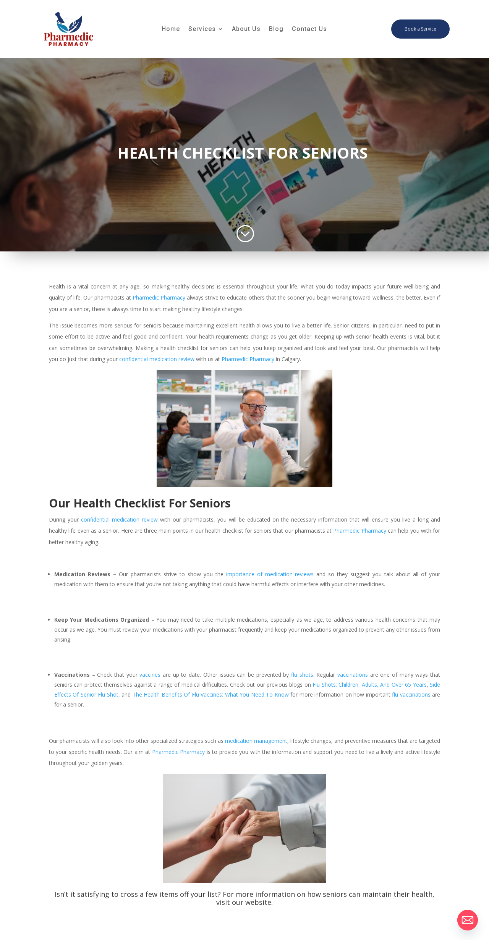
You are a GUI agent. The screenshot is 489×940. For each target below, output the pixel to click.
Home (171, 29)
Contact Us (309, 29)
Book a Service (420, 29)
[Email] (467, 920)
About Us (246, 29)
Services (202, 29)
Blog (276, 29)
